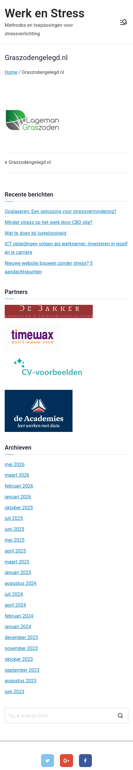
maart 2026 (17, 475)
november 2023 (21, 648)
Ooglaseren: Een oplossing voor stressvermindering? (60, 211)
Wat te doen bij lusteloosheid (35, 233)
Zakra (113, 751)
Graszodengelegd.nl (30, 162)
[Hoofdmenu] (123, 22)
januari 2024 (18, 626)
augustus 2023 (20, 680)
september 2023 (22, 670)
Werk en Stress (45, 13)
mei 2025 (15, 540)
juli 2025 (14, 518)
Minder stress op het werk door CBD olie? (48, 222)
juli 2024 (14, 594)
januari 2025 (18, 572)
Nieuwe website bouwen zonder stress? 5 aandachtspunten (49, 267)
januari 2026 (18, 497)
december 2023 (21, 637)
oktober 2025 (19, 507)
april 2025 (15, 551)
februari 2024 (19, 616)
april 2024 (15, 605)
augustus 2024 (20, 583)
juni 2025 (14, 529)
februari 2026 (19, 486)
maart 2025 (17, 562)
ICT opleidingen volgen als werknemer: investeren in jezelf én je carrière (66, 248)
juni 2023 (14, 691)
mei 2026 (15, 464)
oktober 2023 (19, 659)
